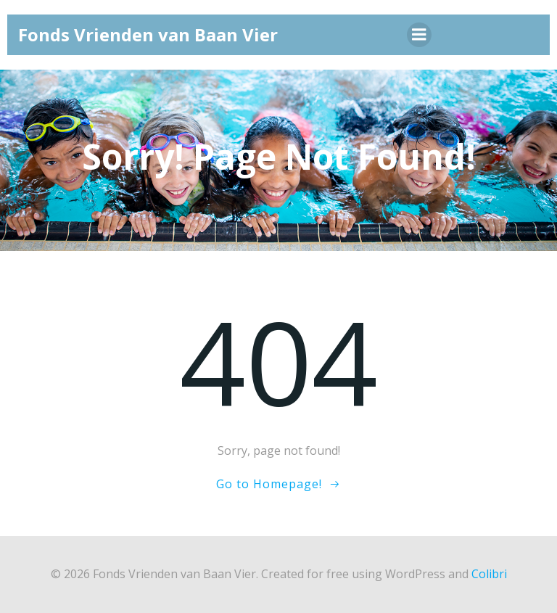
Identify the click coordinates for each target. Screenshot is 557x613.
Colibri (489, 574)
